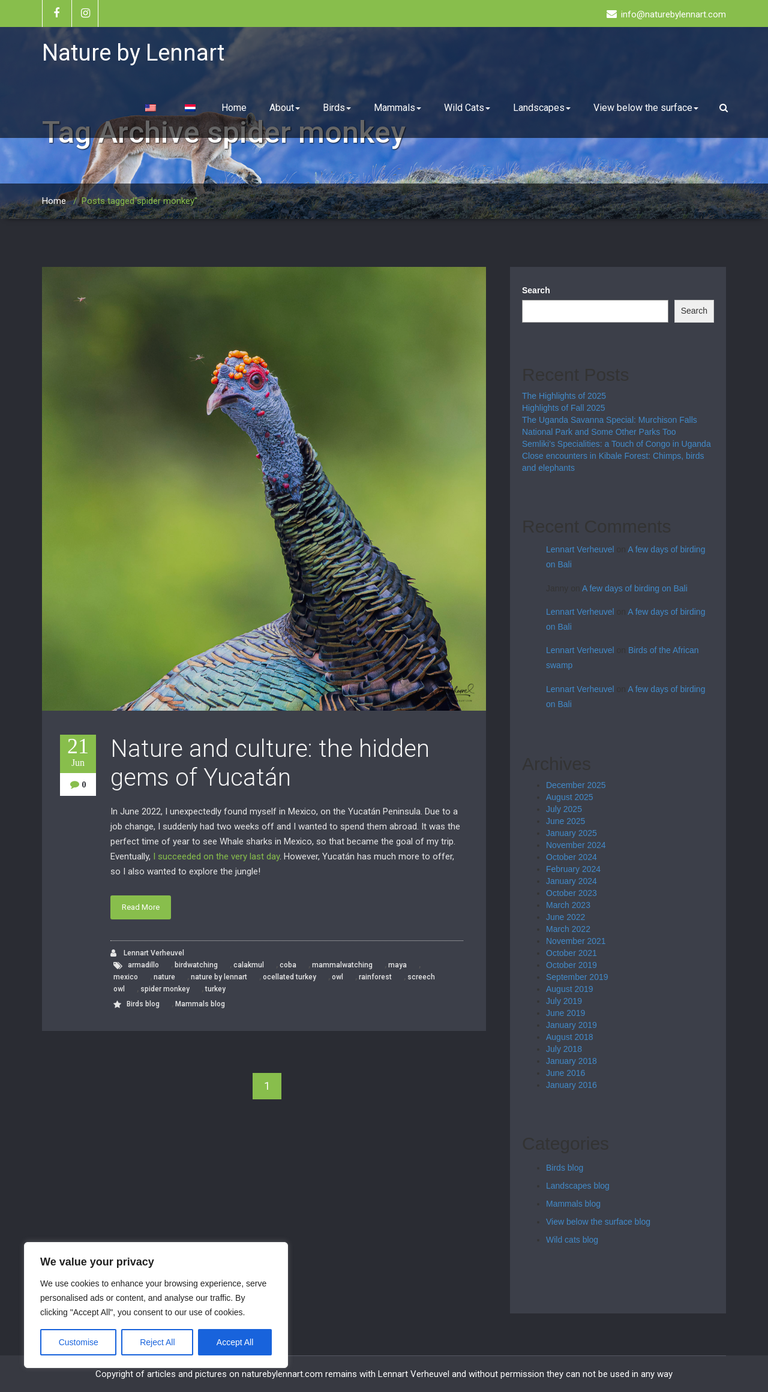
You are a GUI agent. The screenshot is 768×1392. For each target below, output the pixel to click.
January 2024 (571, 881)
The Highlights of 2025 (564, 396)
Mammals (397, 107)
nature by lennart (219, 977)
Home (234, 107)
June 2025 (565, 821)
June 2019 (565, 1013)
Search (536, 290)
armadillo (143, 965)
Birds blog (143, 1004)
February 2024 (573, 869)
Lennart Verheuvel (147, 953)
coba (288, 965)
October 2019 (571, 965)
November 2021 (576, 941)
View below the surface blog (598, 1221)
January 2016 (571, 1085)
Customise (78, 1342)
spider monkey (165, 989)
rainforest (375, 977)
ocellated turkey (289, 977)
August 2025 (569, 797)
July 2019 (564, 1001)
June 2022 (565, 917)
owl (337, 977)
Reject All (157, 1342)
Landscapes (542, 107)
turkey (215, 989)
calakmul (248, 965)
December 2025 (576, 785)
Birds (337, 107)
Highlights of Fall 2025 (563, 408)
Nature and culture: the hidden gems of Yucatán (270, 763)
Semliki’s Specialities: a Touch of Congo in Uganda (616, 444)
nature (164, 977)
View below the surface (645, 107)
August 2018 (569, 1037)
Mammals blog (200, 1004)
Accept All (235, 1342)
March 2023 (568, 905)
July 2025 (564, 809)
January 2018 (571, 1061)
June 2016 (565, 1073)
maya (397, 965)
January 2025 (571, 833)
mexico (125, 977)
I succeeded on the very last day (216, 856)
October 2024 (571, 857)
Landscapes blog (578, 1185)
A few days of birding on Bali (635, 588)
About (284, 107)
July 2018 (564, 1049)
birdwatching (196, 965)
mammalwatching (342, 965)
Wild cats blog (572, 1239)
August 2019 (569, 989)
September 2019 (577, 977)
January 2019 (571, 1025)
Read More (141, 907)
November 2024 (576, 845)
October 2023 (571, 893)
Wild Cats (467, 107)
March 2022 (568, 929)
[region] (156, 1305)
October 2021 (571, 953)
